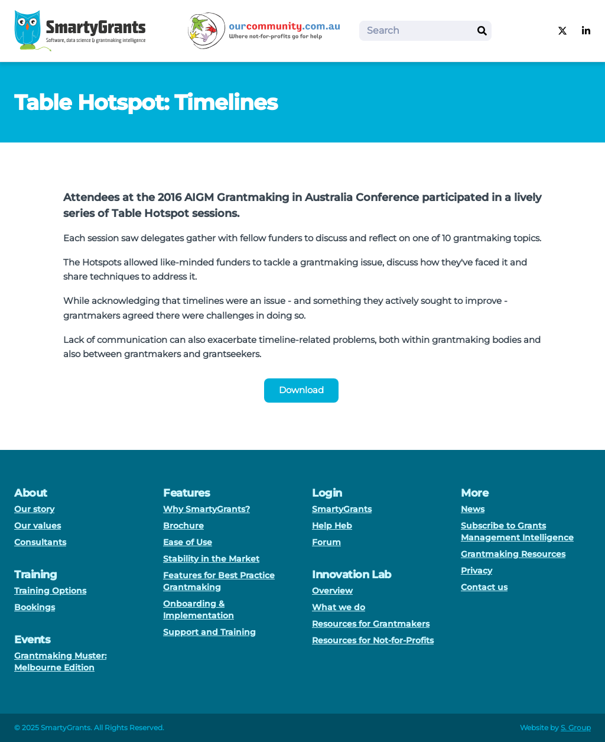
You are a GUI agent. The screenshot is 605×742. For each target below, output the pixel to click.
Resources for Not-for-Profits (373, 640)
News (472, 509)
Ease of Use (187, 542)
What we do (338, 607)
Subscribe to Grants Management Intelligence (517, 531)
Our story (34, 509)
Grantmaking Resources (513, 554)
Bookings (34, 607)
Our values (37, 525)
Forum (326, 542)
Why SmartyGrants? (206, 509)
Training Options (50, 590)
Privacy (476, 570)
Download (301, 390)
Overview (332, 590)
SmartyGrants (342, 509)
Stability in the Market (211, 558)
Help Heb (332, 525)
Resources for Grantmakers (371, 623)
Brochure (183, 525)
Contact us (484, 587)
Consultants (40, 542)
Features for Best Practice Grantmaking (219, 581)
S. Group (576, 727)
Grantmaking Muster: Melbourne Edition (60, 661)
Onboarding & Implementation (198, 609)
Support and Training (209, 632)
